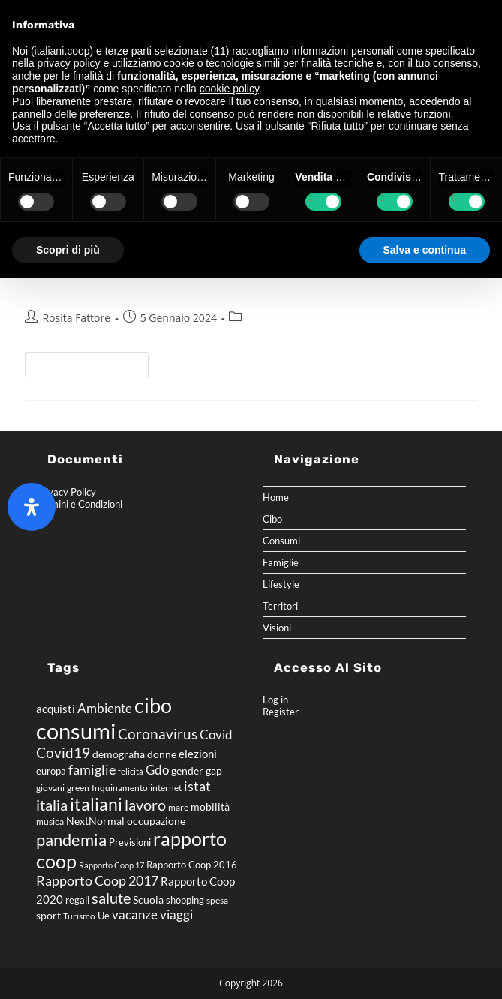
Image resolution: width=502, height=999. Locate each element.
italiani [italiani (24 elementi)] (96, 804)
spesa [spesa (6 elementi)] (217, 900)
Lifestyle (281, 584)
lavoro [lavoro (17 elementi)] (145, 805)
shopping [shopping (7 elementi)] (185, 900)
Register (281, 712)
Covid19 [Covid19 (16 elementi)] (63, 752)
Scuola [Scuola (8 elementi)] (148, 899)
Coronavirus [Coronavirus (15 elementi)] (157, 733)
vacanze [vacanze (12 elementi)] (135, 914)
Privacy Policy (66, 492)
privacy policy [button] (68, 63)
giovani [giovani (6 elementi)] (50, 788)
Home (276, 497)
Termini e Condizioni (79, 504)
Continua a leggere (93, 361)
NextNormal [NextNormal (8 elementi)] (95, 820)
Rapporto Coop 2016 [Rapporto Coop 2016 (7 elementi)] (191, 865)
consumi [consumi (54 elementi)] (76, 731)
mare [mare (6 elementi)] (178, 807)
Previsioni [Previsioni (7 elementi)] (130, 842)
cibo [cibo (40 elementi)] (153, 706)
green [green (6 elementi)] (78, 788)
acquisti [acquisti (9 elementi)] (55, 709)
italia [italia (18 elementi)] (52, 805)
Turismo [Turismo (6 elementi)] (79, 916)
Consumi (281, 541)
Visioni (277, 628)
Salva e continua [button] (424, 250)
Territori (280, 606)
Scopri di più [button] (68, 250)
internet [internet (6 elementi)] (166, 788)
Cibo (272, 519)
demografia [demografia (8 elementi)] (118, 754)
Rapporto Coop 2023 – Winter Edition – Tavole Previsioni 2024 (249, 284)
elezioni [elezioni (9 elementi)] (198, 753)
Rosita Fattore (76, 317)
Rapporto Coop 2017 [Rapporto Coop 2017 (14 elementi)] (97, 880)
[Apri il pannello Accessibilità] (32, 507)
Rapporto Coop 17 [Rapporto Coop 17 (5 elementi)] (111, 865)
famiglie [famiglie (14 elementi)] (92, 769)
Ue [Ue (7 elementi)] (104, 916)
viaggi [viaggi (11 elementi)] (176, 915)
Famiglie (281, 562)
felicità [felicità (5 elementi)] (130, 771)
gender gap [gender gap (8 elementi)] (196, 770)
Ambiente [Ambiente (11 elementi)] (104, 708)
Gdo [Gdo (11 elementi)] (157, 770)
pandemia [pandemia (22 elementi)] (71, 840)
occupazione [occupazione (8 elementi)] (156, 820)
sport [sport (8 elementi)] (48, 915)
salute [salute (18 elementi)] (111, 898)
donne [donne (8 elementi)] (161, 754)
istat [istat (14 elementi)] (197, 786)
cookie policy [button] (229, 88)
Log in (275, 700)
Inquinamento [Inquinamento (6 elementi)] (120, 788)
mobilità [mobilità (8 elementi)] (210, 806)
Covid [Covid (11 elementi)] (216, 735)
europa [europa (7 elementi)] (51, 771)
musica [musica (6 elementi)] (50, 821)
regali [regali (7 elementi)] (77, 900)
